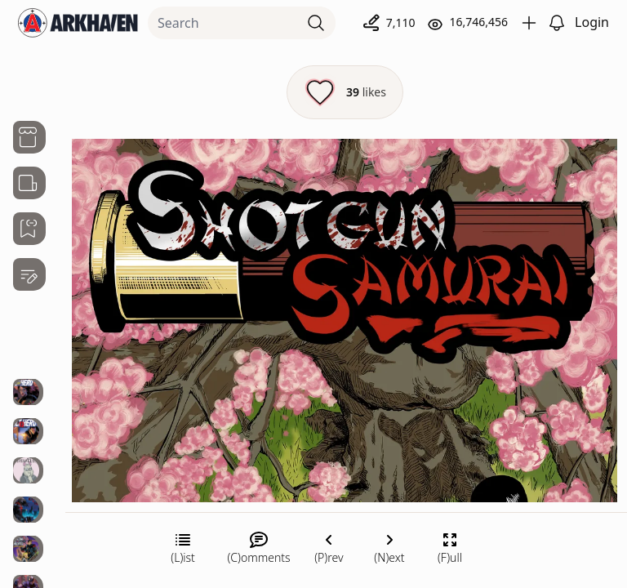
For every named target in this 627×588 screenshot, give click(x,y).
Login (592, 22)
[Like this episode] (345, 92)
